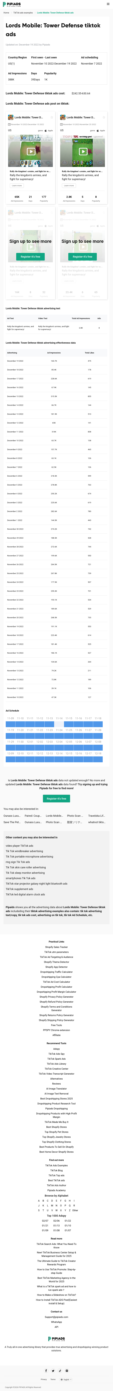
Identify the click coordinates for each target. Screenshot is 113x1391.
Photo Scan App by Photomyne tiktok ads (77, 815)
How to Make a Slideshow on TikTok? (56, 1295)
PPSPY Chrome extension (56, 1030)
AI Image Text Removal (57, 1093)
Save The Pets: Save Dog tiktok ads (14, 822)
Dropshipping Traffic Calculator (56, 972)
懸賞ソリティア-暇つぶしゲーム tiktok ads (77, 822)
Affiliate (56, 1035)
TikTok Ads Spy (56, 1054)
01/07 (68, 1230)
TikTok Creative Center (56, 1068)
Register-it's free (30, 256)
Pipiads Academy (56, 1190)
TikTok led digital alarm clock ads (25, 894)
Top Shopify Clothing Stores (56, 1142)
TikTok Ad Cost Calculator (56, 982)
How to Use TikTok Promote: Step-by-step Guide (56, 1271)
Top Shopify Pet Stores (56, 1132)
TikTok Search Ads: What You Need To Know (56, 1246)
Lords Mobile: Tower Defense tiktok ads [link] (55, 13)
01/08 (56, 1230)
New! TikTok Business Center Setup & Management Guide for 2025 (56, 1254)
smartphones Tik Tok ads (20, 878)
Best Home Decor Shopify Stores (56, 1152)
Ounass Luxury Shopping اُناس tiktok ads (14, 815)
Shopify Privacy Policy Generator (56, 996)
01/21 (45, 1225)
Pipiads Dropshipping (56, 1108)
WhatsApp (56, 1322)
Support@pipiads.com (56, 1317)
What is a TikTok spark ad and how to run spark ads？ (56, 1288)
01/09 (45, 1230)
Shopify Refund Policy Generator (56, 1001)
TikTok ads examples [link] (23, 13)
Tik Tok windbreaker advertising (24, 851)
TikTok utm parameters (56, 952)
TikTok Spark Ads (56, 1058)
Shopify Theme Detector (56, 962)
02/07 (45, 1220)
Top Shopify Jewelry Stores (56, 1137)
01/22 (68, 1220)
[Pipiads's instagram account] (67, 1370)
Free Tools (56, 1025)
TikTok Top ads (56, 1175)
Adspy (56, 1049)
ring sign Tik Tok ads (18, 862)
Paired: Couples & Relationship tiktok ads (35, 815)
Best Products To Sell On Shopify (56, 1147)
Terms (52, 1379)
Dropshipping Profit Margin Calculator (56, 991)
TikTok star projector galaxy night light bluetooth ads (36, 883)
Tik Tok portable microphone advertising (29, 856)
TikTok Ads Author (56, 1185)
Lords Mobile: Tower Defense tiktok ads (56, 815)
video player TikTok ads (19, 845)
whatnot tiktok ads (98, 822)
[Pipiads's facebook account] (46, 1370)
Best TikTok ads (56, 1180)
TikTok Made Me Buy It (56, 1122)
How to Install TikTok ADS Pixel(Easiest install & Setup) (56, 1302)
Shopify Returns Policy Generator (56, 1015)
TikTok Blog (56, 1170)
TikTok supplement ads (19, 889)
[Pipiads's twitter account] (53, 1370)
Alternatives (56, 1078)
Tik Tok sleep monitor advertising (25, 872)
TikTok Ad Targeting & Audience (56, 957)
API (56, 1327)
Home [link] (7, 13)
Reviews (56, 1083)
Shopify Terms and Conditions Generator (56, 1008)
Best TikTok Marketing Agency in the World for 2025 (56, 1280)
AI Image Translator (56, 1088)
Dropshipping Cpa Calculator (57, 977)
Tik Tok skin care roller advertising (26, 867)
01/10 (68, 1225)
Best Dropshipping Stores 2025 (56, 1098)
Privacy (44, 1379)
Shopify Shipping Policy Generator (56, 1020)
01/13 (56, 1225)
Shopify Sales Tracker (56, 947)
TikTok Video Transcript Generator (56, 1073)
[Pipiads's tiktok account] (60, 1370)
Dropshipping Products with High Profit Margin (56, 1115)
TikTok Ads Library (56, 1063)
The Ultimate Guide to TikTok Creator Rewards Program (56, 1263)
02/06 (56, 1220)
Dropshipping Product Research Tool (56, 1103)
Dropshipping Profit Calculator (56, 987)
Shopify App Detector (56, 967)
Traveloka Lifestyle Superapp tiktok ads (98, 815)
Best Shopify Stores (56, 1127)
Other (74, 1210)
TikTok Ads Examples (56, 1165)
